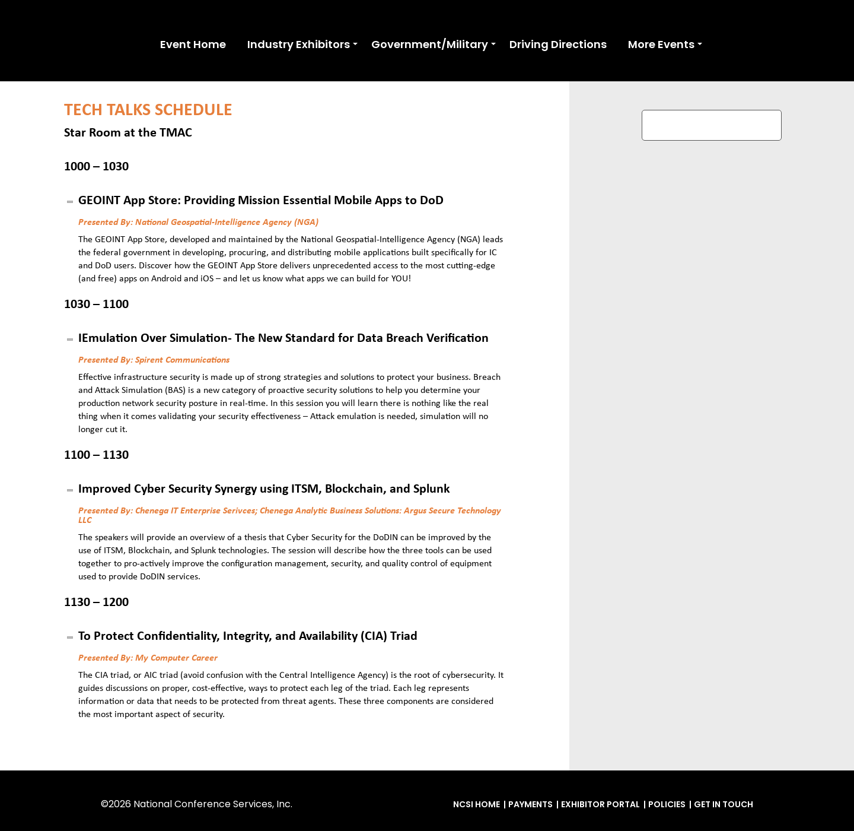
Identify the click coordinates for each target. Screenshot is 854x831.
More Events (661, 44)
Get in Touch (723, 804)
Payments (530, 804)
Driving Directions (558, 44)
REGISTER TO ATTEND (711, 125)
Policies (667, 804)
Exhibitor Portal (600, 804)
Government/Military (429, 44)
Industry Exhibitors (298, 44)
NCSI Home (476, 804)
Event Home (193, 44)
